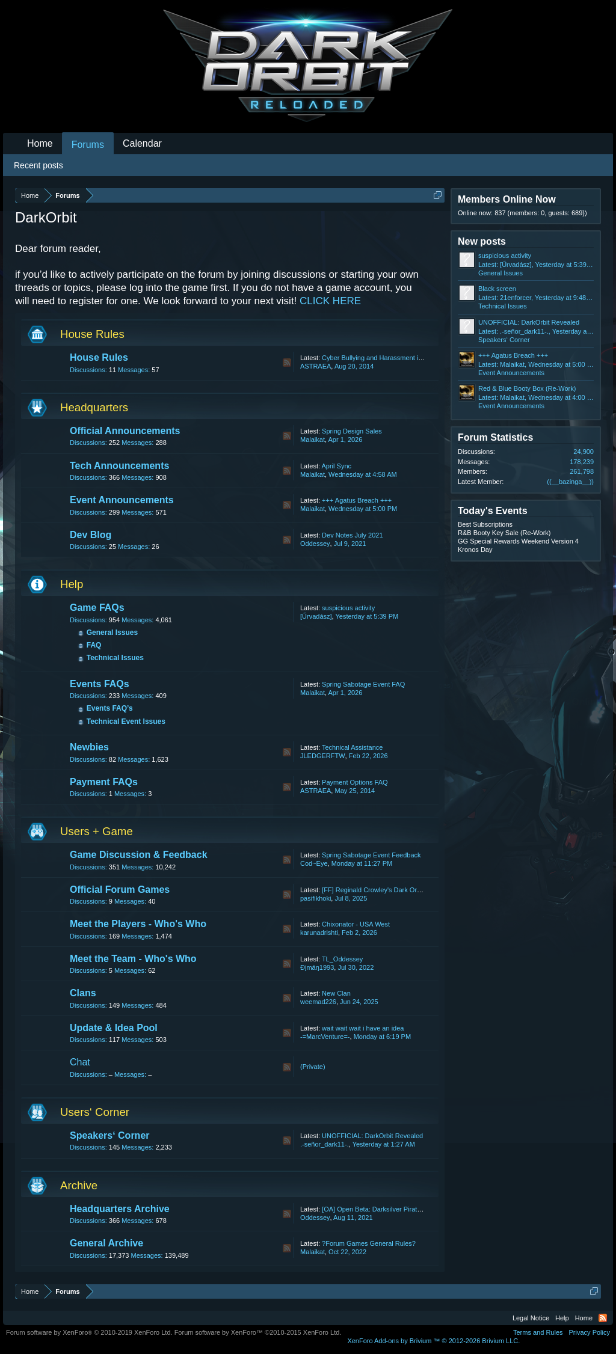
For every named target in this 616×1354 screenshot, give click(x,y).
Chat (80, 1062)
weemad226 (318, 1001)
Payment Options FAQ (354, 782)
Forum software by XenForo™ (258, 1332)
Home (40, 143)
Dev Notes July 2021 (352, 535)
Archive (78, 1185)
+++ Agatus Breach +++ (357, 500)
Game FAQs (97, 607)
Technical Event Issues (126, 721)
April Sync (336, 466)
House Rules (92, 334)
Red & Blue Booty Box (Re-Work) (527, 388)
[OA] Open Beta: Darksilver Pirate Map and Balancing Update (412, 1209)
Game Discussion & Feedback (139, 855)
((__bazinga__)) (570, 481)
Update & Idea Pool (114, 1028)
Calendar (142, 143)
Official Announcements (125, 431)
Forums (88, 144)
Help (71, 584)
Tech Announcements (119, 466)
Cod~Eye (314, 863)
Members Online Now (507, 199)
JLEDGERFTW (322, 755)
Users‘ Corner (94, 1112)
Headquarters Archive (120, 1209)
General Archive (106, 1243)
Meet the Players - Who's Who (138, 924)
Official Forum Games (120, 889)
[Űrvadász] (316, 616)
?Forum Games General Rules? (369, 1243)
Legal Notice (531, 1318)
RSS (287, 362)
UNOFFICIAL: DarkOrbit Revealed (372, 1135)
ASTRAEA (315, 366)
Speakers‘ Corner (110, 1135)
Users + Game (96, 831)
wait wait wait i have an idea (363, 1028)
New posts (482, 241)
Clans (83, 993)
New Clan (336, 993)
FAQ (94, 645)
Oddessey (315, 543)
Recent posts (38, 165)
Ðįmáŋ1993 (317, 967)
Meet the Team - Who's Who (133, 959)
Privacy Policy (589, 1332)
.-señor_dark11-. (324, 1144)
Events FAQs (99, 684)
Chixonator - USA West (356, 924)
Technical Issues (115, 658)
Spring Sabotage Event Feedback (371, 855)
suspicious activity (348, 607)
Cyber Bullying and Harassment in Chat (380, 357)
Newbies (89, 747)
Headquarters (94, 407)
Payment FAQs (104, 782)
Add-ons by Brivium (433, 1340)
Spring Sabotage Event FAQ (363, 684)
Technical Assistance (352, 747)
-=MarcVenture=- (325, 1036)
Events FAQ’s (110, 708)
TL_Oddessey (342, 959)
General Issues (112, 632)
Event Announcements (122, 500)
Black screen (497, 288)
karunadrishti (319, 932)
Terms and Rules (538, 1332)
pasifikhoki (315, 898)
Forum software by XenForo (89, 1332)
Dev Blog (90, 535)
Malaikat (312, 439)
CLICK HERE (330, 301)
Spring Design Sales (352, 431)
